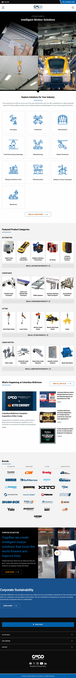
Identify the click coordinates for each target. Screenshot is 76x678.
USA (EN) (5, 2)
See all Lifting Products (37, 335)
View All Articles (59, 384)
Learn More (9, 572)
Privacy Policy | (41, 666)
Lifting (47, 466)
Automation (11, 466)
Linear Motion (65, 466)
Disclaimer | (33, 666)
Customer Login (68, 2)
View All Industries (35, 214)
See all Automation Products (37, 266)
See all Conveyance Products (37, 301)
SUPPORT (4, 647)
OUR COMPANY (6, 641)
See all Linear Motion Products (36, 369)
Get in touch (6, 635)
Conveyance (29, 466)
